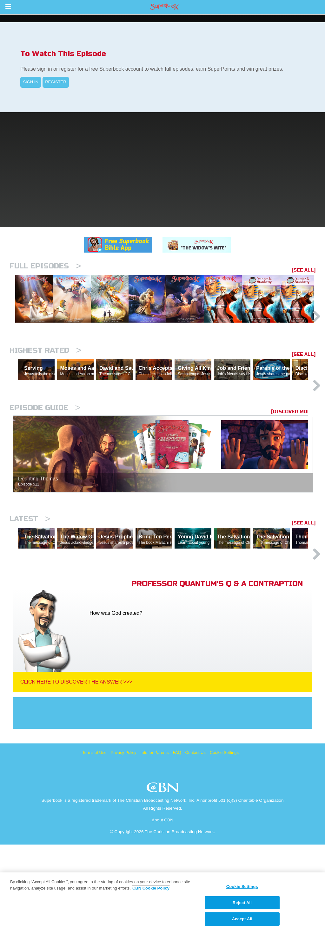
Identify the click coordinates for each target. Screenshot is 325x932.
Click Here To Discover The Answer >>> (76, 769)
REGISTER (55, 82)
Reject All (242, 902)
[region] (162, 902)
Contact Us (195, 840)
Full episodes (45, 266)
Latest (30, 579)
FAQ (177, 840)
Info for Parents (155, 840)
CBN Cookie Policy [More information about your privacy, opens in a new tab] (150, 888)
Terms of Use (94, 840)
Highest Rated (45, 383)
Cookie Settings (224, 840)
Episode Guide (45, 467)
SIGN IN (30, 82)
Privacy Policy (123, 840)
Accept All (242, 918)
